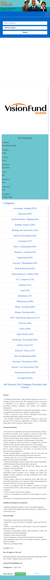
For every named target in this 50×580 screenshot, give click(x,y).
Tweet (36, 573)
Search (25, 32)
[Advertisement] (24, 62)
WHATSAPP (20, 574)
